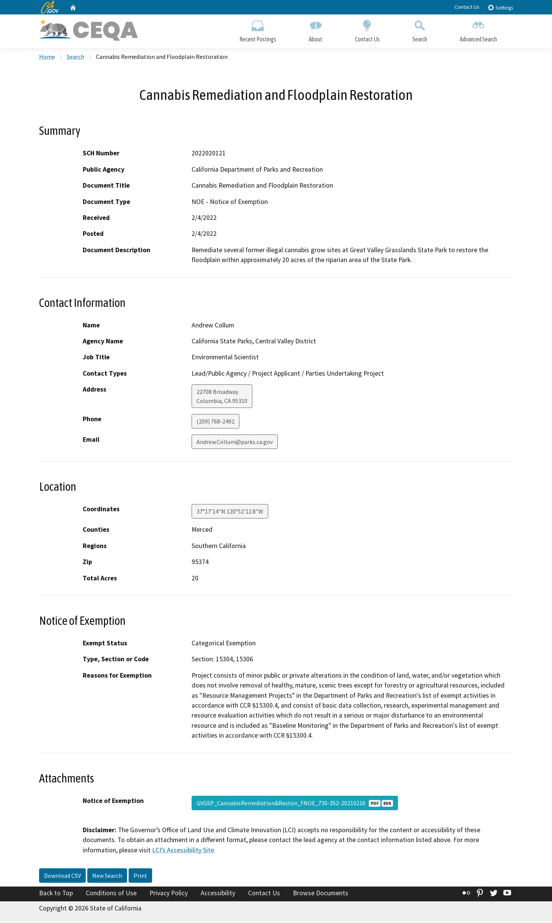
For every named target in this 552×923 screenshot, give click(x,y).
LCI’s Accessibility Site (183, 851)
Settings (500, 7)
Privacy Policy (168, 894)
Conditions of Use (111, 894)
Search (420, 29)
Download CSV (62, 876)
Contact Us (467, 6)
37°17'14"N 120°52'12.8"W (230, 512)
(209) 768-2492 (215, 422)
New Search (107, 876)
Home (47, 57)
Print (140, 876)
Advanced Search (478, 29)
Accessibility (218, 894)
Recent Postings (258, 29)
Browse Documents (320, 894)
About (315, 29)
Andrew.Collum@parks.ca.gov (235, 443)
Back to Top (56, 894)
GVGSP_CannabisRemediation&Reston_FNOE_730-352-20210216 (295, 804)
